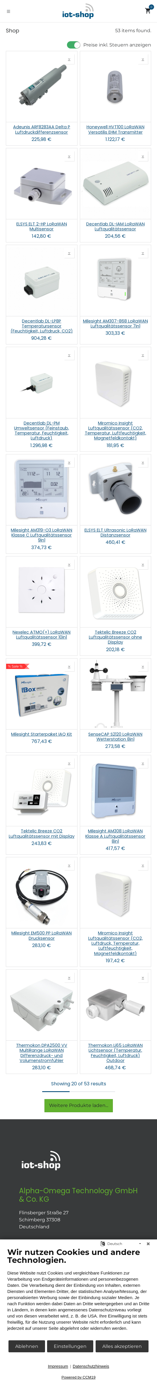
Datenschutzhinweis (91, 1366)
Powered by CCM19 (78, 1377)
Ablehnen (26, 1346)
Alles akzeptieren (122, 1346)
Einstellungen (70, 1346)
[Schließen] (148, 1243)
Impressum (58, 1366)
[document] (78, 1293)
